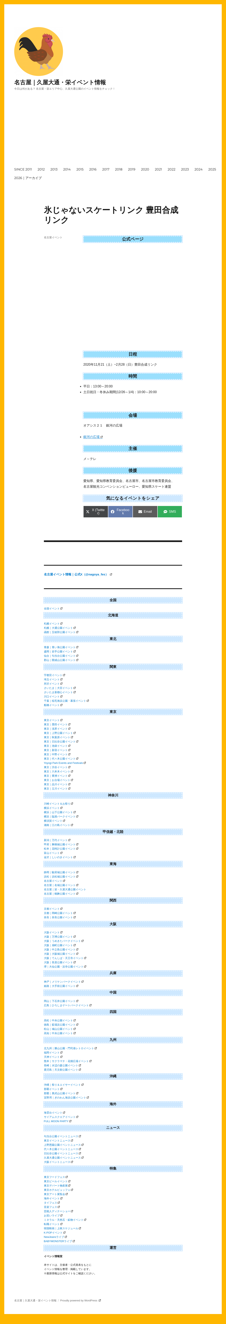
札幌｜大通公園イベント (60, 627)
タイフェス (52, 1202)
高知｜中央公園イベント (60, 1033)
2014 (67, 169)
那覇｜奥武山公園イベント (61, 1093)
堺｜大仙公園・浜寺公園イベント (65, 966)
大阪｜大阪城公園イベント (61, 953)
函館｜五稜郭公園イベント (61, 632)
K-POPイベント (54, 1232)
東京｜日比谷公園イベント (61, 741)
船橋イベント (53, 705)
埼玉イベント (53, 679)
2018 (118, 169)
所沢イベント (53, 683)
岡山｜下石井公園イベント (61, 1001)
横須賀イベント (54, 820)
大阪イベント (53, 932)
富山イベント (53, 852)
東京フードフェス (56, 1177)
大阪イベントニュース (58, 1161)
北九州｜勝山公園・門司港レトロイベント (70, 1048)
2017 (105, 169)
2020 (145, 169)
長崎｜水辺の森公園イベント (62, 1065)
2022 (171, 169)
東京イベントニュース (58, 1140)
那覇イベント (53, 1089)
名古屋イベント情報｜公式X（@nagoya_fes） (78, 574)
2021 (158, 169)
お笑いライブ (53, 1215)
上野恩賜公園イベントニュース (64, 1144)
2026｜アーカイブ (28, 178)
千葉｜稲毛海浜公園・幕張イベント (66, 700)
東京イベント (53, 720)
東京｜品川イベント (57, 784)
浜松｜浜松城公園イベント (61, 876)
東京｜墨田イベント (57, 724)
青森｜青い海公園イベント (61, 647)
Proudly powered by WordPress (80, 1300)
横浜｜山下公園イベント (60, 812)
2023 (185, 169)
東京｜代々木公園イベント (61, 758)
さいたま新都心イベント (60, 692)
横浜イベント (53, 807)
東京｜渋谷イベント (57, 767)
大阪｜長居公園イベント (60, 962)
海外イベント (53, 1198)
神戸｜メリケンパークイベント (64, 981)
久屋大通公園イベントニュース (64, 1157)
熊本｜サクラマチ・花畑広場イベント (68, 1061)
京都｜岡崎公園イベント (60, 913)
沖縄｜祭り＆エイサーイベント (64, 1084)
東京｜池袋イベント (57, 745)
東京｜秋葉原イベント (58, 737)
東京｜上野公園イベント (60, 733)
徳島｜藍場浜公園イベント (61, 1024)
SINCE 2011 (23, 169)
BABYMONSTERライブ (59, 1241)
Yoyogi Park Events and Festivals (65, 762)
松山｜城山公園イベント (60, 1028)
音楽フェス (52, 1207)
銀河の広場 (93, 437)
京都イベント (53, 908)
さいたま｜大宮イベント (60, 687)
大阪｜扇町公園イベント (60, 945)
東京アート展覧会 (56, 1194)
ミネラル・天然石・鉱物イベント (65, 1219)
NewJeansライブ (55, 1236)
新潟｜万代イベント (57, 840)
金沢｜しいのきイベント (60, 857)
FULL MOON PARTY (57, 1121)
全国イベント (53, 608)
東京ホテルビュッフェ (58, 1189)
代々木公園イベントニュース (62, 1149)
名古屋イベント (53, 237)
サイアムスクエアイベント (61, 1116)
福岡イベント (53, 1052)
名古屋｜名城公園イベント (61, 885)
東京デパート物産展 (57, 1185)
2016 (93, 169)
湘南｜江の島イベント (58, 825)
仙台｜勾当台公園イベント (61, 655)
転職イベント (53, 1224)
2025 (212, 169)
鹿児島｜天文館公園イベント (62, 1069)
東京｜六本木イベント (58, 771)
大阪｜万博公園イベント (60, 936)
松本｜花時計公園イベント (61, 848)
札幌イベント (53, 623)
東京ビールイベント (57, 1181)
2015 (80, 169)
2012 (41, 169)
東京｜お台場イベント (58, 780)
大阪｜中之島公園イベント (61, 949)
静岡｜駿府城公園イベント (61, 872)
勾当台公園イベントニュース (62, 1136)
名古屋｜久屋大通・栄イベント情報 (60, 82)
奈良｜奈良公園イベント (60, 917)
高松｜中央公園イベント (60, 1020)
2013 (54, 169)
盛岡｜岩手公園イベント (60, 651)
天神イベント (53, 1056)
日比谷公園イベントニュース (62, 1153)
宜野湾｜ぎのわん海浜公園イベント (66, 1097)
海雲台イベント (54, 1112)
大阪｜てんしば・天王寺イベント (65, 958)
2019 (131, 169)
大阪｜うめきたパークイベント (64, 940)
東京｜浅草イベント (57, 728)
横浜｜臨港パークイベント (61, 816)
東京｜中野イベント (57, 754)
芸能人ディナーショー (58, 1211)
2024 (198, 169)
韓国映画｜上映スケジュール (62, 1228)
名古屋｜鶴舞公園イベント (61, 893)
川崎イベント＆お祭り (58, 803)
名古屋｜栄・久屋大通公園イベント (65, 889)
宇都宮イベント (54, 675)
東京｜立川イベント (57, 788)
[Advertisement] (119, 132)
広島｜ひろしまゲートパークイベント (68, 1005)
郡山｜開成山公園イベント (61, 660)
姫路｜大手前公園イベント (61, 986)
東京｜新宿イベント (57, 750)
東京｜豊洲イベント (57, 775)
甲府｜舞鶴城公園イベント (61, 844)
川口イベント (53, 696)
